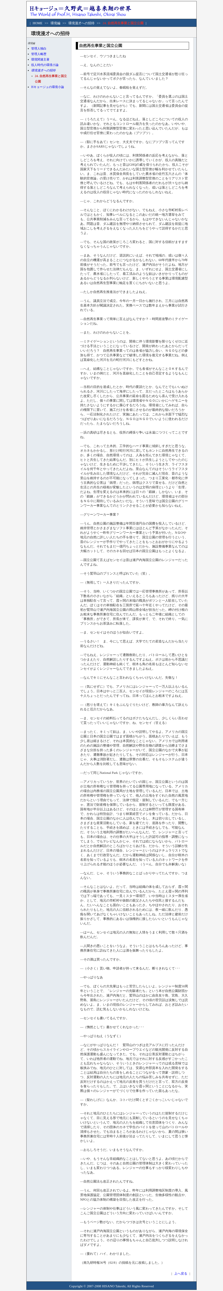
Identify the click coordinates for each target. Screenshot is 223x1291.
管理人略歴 (38, 54)
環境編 (55, 23)
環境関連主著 (40, 59)
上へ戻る (180, 1273)
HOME (37, 23)
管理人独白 (38, 48)
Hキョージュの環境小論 (47, 87)
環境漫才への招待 (81, 23)
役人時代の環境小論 (45, 65)
